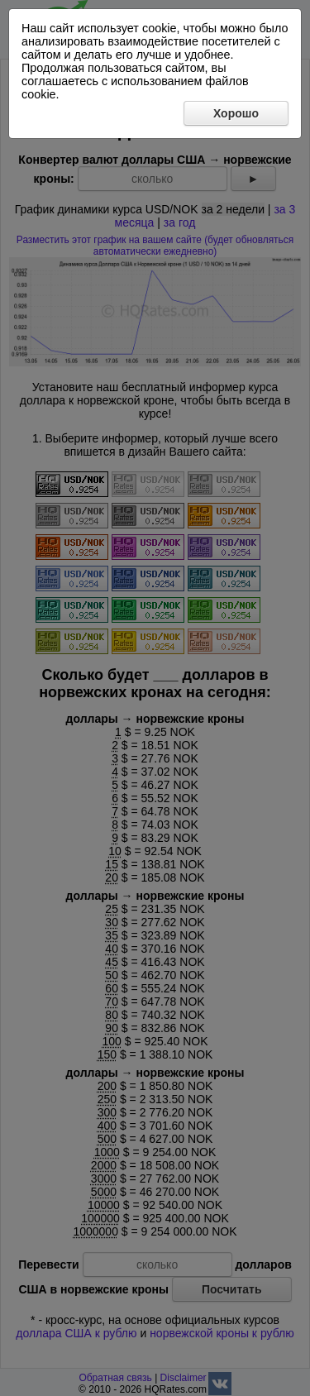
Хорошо (236, 113)
